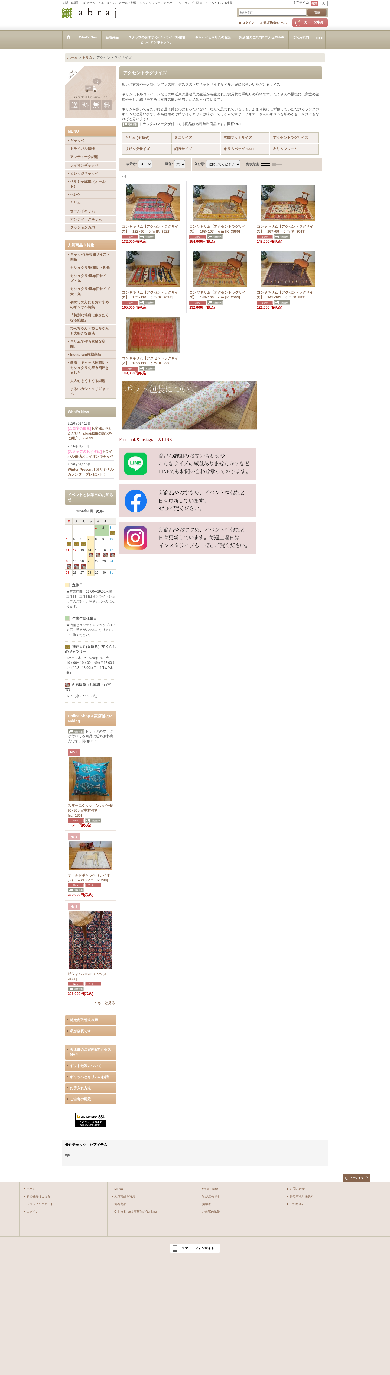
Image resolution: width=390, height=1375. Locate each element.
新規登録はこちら (275, 22)
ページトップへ (359, 1177)
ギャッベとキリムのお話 (89, 1077)
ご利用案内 (297, 1204)
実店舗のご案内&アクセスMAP (90, 1052)
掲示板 (206, 1204)
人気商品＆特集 (124, 1196)
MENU (118, 1188)
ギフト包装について (86, 1066)
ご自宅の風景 (80, 1099)
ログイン (248, 22)
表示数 (131, 164)
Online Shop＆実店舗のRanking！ (137, 1211)
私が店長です (80, 1031)
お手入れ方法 (80, 1088)
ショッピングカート (40, 1204)
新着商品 (120, 1204)
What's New (210, 1188)
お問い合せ (297, 1188)
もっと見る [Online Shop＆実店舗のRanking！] (106, 1003)
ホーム (31, 1188)
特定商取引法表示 (84, 1020)
